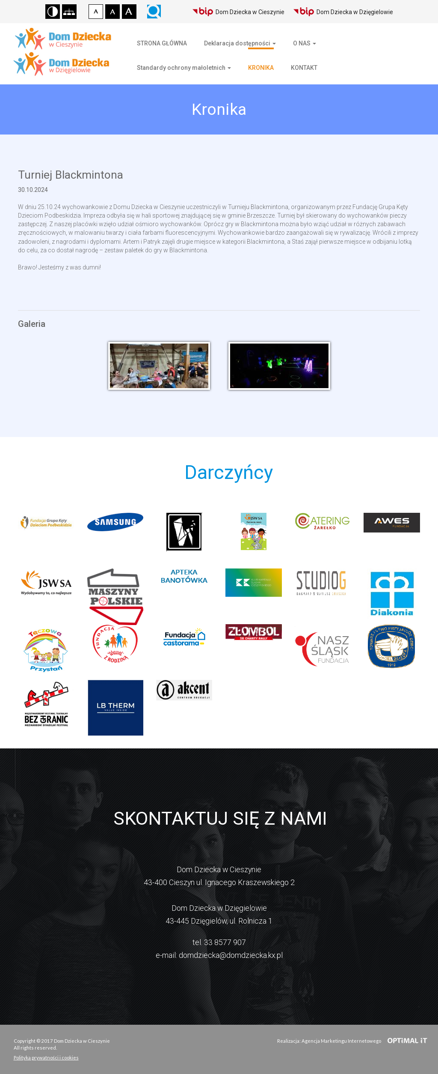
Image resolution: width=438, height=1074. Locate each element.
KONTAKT (304, 67)
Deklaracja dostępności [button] (240, 43)
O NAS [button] (304, 43)
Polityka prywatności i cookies (46, 1057)
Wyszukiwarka (154, 11)
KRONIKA (261, 67)
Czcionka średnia (112, 11)
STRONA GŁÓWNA (162, 43)
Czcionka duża (129, 11)
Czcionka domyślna (96, 11)
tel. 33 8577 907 (219, 942)
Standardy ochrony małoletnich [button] (184, 67)
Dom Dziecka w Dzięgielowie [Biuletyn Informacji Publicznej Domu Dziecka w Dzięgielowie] (343, 12)
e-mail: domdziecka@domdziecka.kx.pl (219, 955)
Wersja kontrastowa (52, 11)
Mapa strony (69, 11)
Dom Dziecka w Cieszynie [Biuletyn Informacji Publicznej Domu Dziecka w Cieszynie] (238, 12)
